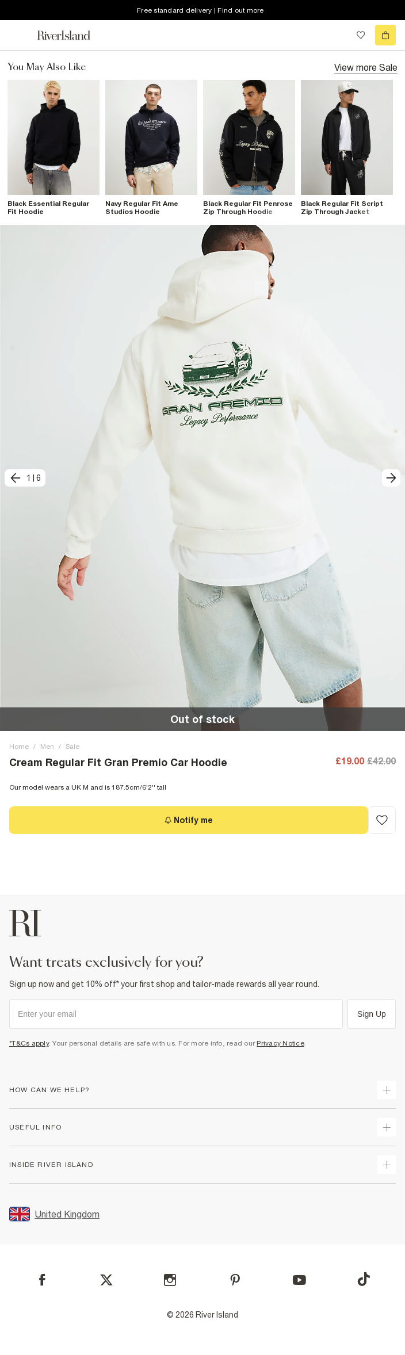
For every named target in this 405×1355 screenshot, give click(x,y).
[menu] (19, 35)
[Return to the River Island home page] (71, 35)
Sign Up (371, 1014)
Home (19, 746)
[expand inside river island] (386, 1164)
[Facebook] (42, 1280)
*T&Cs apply (29, 1043)
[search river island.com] (337, 35)
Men (47, 746)
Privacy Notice (280, 1043)
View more (366, 66)
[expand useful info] (386, 1127)
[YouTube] (299, 1280)
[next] (391, 478)
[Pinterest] (235, 1280)
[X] (106, 1280)
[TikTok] (363, 1279)
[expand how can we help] (386, 1090)
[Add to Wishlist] (382, 820)
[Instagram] (170, 1280)
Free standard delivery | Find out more (200, 10)
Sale (72, 746)
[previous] (25, 478)
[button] (202, 478)
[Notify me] (188, 820)
